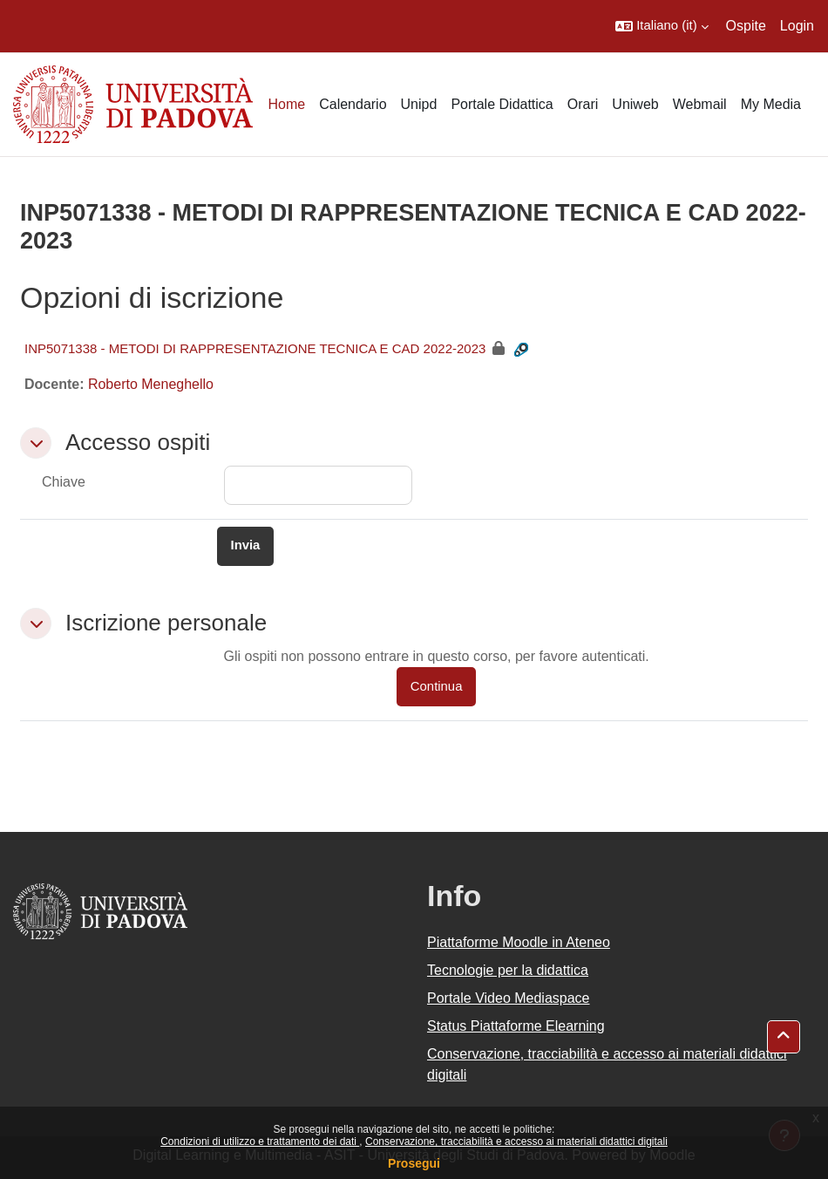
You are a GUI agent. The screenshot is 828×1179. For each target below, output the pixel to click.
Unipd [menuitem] (419, 104)
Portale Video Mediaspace (508, 998)
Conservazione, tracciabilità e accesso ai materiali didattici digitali (516, 1141)
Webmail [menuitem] (700, 104)
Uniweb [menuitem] (635, 104)
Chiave (63, 481)
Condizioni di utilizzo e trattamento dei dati (259, 1141)
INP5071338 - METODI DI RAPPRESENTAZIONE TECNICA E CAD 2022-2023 (254, 348)
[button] (661, 26)
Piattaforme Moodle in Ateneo (518, 942)
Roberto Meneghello (151, 384)
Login (797, 25)
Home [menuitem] (286, 104)
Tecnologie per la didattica (507, 970)
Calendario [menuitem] (352, 104)
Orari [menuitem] (583, 104)
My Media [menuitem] (771, 104)
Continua (437, 686)
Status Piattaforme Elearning (516, 1026)
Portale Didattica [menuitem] (502, 104)
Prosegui (414, 1163)
